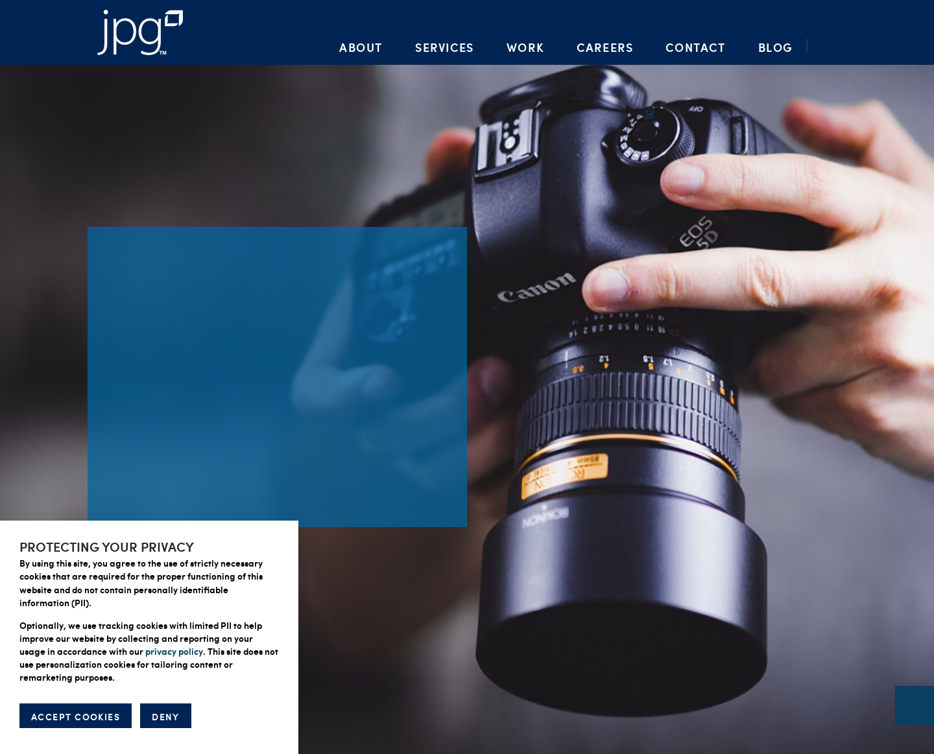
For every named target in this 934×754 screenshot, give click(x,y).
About (361, 47)
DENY (166, 716)
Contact (695, 47)
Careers (605, 47)
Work (525, 47)
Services (444, 47)
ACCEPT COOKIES (75, 716)
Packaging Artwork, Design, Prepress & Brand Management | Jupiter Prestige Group (140, 32)
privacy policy (174, 650)
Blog (775, 47)
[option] (467, 377)
